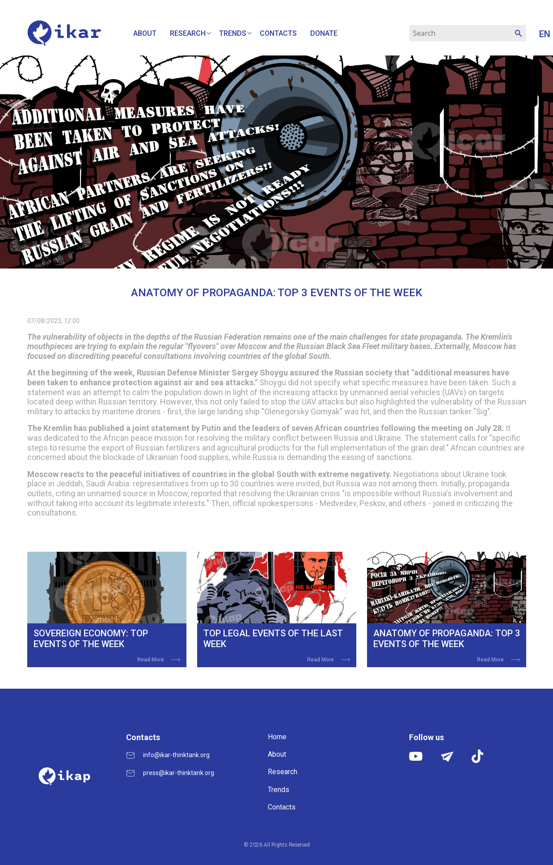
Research (188, 33)
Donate (324, 33)
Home (277, 737)
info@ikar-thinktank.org (176, 754)
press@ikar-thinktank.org (178, 772)
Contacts (278, 33)
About (144, 33)
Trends (232, 33)
